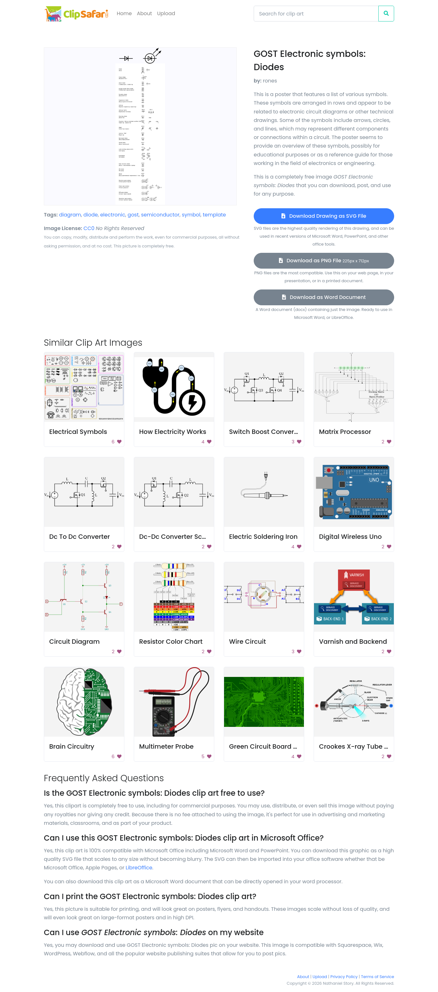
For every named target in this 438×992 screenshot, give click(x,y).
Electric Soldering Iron (263, 536)
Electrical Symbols (78, 431)
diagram (70, 214)
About (144, 13)
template (214, 214)
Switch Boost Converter (266, 431)
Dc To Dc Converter (79, 536)
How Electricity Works (172, 431)
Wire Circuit (247, 641)
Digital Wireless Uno (350, 536)
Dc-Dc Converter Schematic (183, 536)
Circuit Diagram (74, 641)
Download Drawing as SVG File (323, 216)
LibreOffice (139, 867)
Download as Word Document (324, 297)
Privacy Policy (344, 976)
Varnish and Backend (353, 641)
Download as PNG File (324, 260)
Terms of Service (377, 976)
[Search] (316, 13)
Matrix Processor (345, 431)
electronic (112, 214)
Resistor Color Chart (171, 641)
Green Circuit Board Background (280, 746)
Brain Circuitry (71, 746)
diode (90, 214)
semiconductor (160, 214)
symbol (191, 214)
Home (124, 13)
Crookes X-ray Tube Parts (359, 746)
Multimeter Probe (166, 746)
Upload (166, 13)
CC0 (89, 228)
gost (133, 214)
